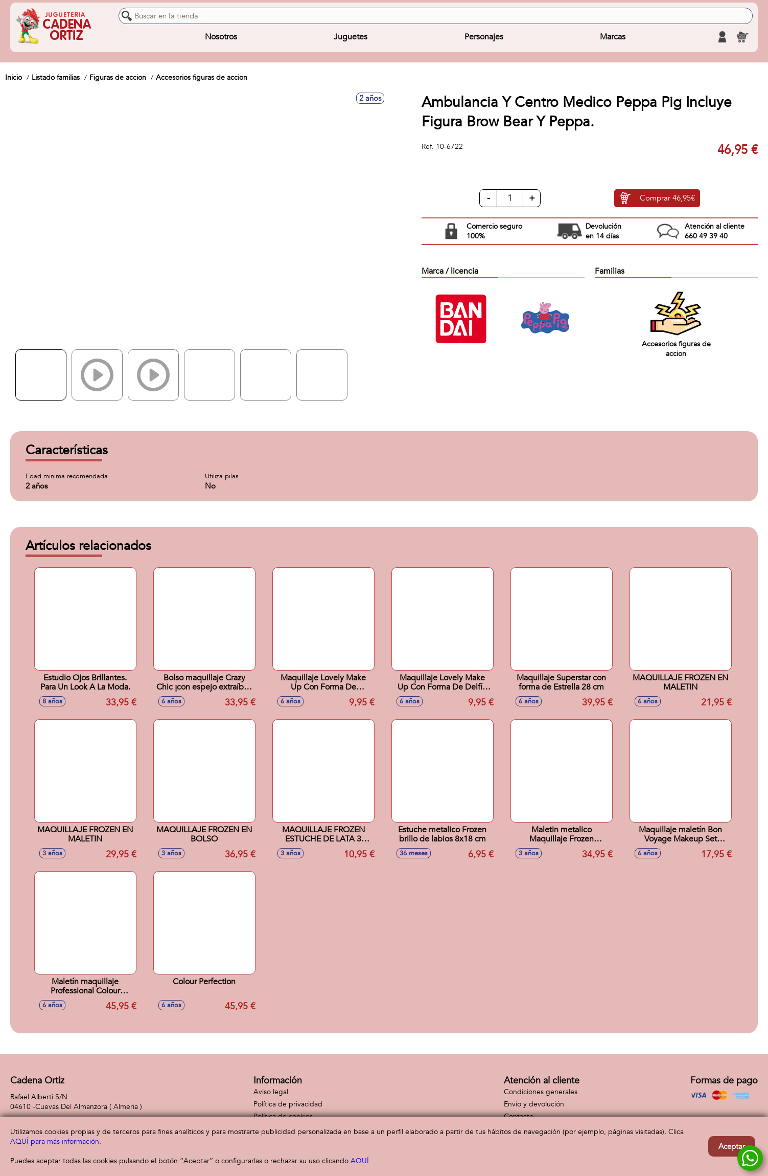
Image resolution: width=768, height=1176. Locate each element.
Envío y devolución (534, 1104)
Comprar (667, 198)
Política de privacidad (287, 1104)
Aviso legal (270, 1092)
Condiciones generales (540, 1092)
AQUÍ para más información (54, 1141)
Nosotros (221, 36)
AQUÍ (360, 1161)
